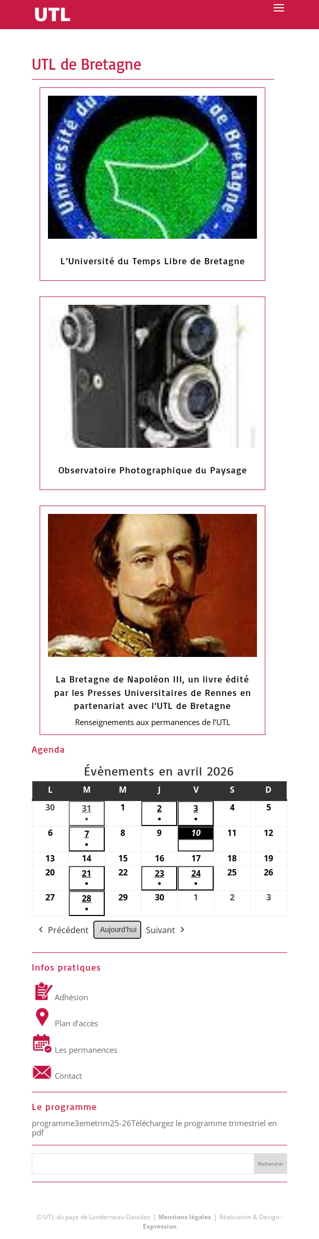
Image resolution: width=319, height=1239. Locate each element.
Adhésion (60, 997)
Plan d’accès (65, 1023)
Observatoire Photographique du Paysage (152, 469)
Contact (57, 1075)
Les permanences (74, 1049)
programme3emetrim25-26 (81, 1123)
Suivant (166, 930)
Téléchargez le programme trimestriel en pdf (154, 1128)
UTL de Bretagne (86, 63)
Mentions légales (184, 1216)
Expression (160, 1226)
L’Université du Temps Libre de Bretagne (152, 260)
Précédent (62, 930)
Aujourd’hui (118, 929)
